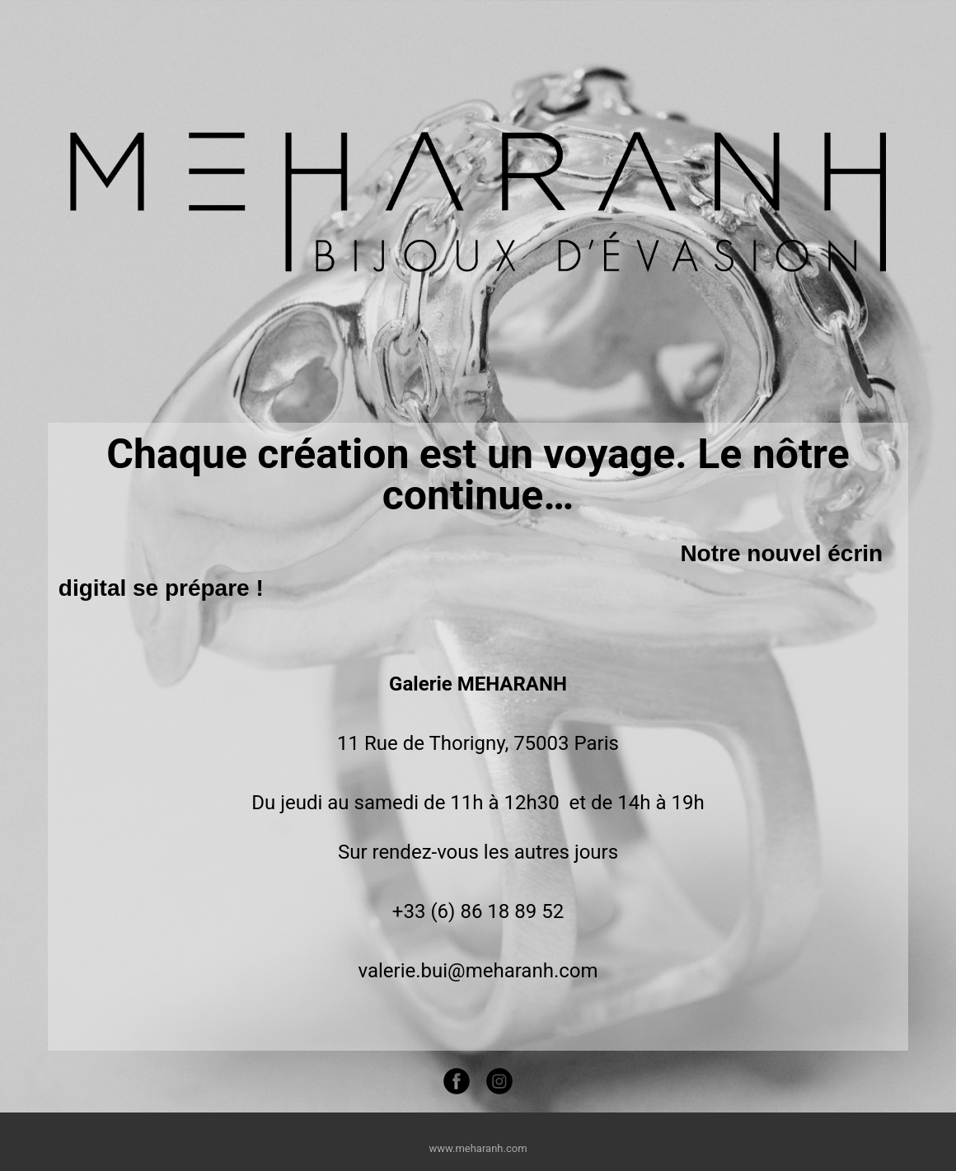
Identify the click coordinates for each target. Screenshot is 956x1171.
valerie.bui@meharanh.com (478, 970)
